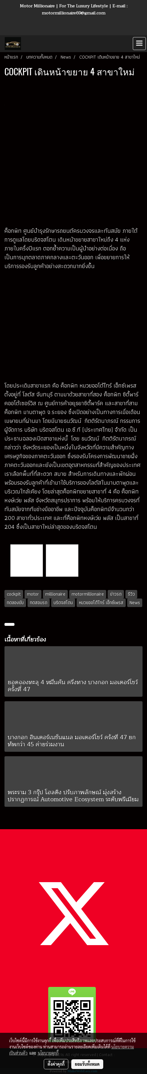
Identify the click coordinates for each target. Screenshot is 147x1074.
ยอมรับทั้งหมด (87, 1064)
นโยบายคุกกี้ (48, 1052)
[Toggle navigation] (139, 43)
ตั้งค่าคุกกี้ (56, 1064)
